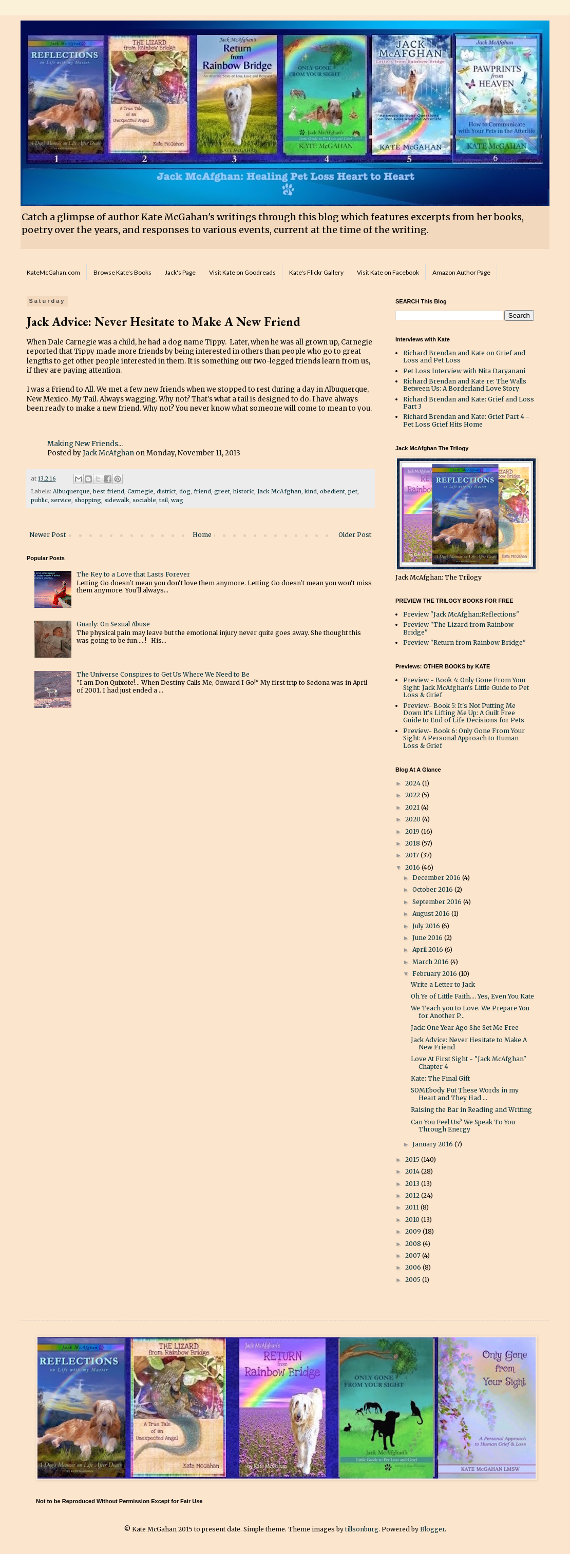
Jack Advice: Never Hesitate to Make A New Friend (469, 1043)
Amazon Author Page (461, 272)
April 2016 (428, 949)
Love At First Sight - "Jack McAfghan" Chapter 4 (468, 1062)
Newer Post (47, 535)
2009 (414, 1231)
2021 (413, 807)
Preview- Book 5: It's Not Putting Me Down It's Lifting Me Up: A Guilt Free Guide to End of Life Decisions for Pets (463, 713)
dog (185, 491)
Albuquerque (71, 491)
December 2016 (437, 877)
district (166, 491)
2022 (413, 795)
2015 (413, 1159)
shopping (87, 500)
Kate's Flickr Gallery (316, 272)
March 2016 (431, 962)
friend (202, 491)
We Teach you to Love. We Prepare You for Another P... (470, 1011)
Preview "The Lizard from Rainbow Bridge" (458, 628)
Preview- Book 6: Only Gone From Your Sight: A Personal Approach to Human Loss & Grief (464, 738)
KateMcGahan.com (53, 272)
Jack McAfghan (108, 453)
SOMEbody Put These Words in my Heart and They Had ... (465, 1093)
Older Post (354, 535)
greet (222, 491)
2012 (413, 1195)
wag (177, 500)
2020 (413, 819)
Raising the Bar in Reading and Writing (471, 1110)
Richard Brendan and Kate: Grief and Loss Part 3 (468, 402)
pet (352, 491)
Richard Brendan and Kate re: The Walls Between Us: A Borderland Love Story (464, 384)
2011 (413, 1207)
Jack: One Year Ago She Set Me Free (465, 1027)
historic (243, 491)
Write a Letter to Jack (443, 984)
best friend (108, 491)
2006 (414, 1267)
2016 (413, 867)
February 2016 (435, 973)
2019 (413, 831)
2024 (413, 783)
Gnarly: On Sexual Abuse (113, 624)
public (39, 500)
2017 (413, 855)
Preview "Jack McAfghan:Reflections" (461, 614)
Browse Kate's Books (122, 272)
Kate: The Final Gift (440, 1078)
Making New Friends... (85, 443)
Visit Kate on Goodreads (242, 272)
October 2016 (433, 889)
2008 (414, 1244)
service (61, 500)
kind (311, 491)
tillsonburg (361, 1529)
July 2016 (427, 926)
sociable (144, 500)
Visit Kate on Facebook (388, 272)
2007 (413, 1255)
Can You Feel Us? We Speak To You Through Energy (463, 1125)
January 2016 (433, 1144)
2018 (413, 843)
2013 (413, 1183)
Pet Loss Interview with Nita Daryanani (464, 371)
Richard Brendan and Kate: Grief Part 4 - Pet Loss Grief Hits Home (466, 420)
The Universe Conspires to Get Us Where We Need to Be (163, 674)
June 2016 (428, 938)
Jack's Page (180, 272)
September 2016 (437, 902)
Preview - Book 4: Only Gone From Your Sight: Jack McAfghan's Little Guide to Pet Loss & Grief (466, 687)
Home (202, 535)
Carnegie (140, 491)
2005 (413, 1279)
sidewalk (116, 500)
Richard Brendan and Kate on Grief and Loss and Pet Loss (464, 356)
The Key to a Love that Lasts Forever (133, 574)
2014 (413, 1171)
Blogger (432, 1529)
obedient (332, 491)
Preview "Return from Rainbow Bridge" (464, 642)
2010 (413, 1219)
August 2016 (431, 913)
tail (163, 500)
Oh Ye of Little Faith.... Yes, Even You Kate (472, 996)
